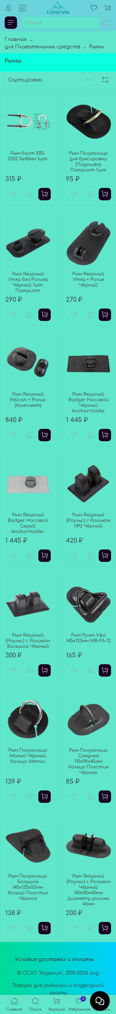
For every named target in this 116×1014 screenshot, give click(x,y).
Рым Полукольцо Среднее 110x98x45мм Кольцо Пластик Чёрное (88, 761)
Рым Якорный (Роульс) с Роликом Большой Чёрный (28, 641)
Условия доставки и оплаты (54, 959)
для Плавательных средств (42, 47)
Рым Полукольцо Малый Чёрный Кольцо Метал (27, 756)
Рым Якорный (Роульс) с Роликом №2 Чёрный (88, 520)
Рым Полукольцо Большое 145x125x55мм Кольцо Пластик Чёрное (28, 887)
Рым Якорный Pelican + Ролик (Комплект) (28, 400)
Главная (16, 39)
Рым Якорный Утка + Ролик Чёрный (88, 279)
